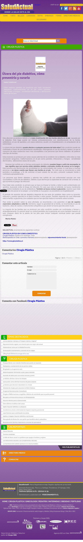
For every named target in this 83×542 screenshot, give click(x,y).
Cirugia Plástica (8, 235)
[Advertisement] (41, 28)
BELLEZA (21, 16)
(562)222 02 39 (43, 491)
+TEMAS (58, 16)
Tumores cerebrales (9, 434)
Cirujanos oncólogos (25, 506)
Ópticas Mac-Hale (9, 508)
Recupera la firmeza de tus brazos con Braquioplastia (19, 397)
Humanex (19, 511)
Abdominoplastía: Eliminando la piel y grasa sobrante (18, 372)
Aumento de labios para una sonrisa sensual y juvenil (18, 375)
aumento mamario (27, 237)
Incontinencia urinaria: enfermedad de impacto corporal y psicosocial (23, 410)
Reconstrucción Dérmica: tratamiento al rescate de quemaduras (22, 422)
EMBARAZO (49, 16)
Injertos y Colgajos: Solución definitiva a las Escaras (18, 416)
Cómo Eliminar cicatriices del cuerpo (14, 403)
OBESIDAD (65, 501)
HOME (5, 16)
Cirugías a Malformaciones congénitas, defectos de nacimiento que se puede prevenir (28, 394)
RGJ (70, 511)
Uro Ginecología (25, 508)
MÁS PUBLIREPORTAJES (71, 447)
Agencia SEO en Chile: (62, 533)
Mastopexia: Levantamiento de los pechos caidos (17, 366)
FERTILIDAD (76, 501)
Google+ (38, 5)
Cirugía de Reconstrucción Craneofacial (14, 391)
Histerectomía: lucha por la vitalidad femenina (16, 347)
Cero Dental (56, 506)
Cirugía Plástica (15, 47)
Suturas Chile (37, 506)
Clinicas (58, 505)
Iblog (62, 511)
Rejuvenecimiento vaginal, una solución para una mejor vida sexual (23, 344)
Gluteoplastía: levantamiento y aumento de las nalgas (19, 350)
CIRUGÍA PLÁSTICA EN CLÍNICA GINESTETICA (20, 234)
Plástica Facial (47, 506)
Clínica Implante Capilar (71, 508)
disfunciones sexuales (27, 505)
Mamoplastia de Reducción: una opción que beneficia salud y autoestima (24, 419)
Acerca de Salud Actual (41, 505)
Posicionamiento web (30, 511)
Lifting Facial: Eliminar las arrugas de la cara (16, 353)
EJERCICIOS (31, 16)
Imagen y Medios (43, 511)
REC (74, 511)
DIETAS (40, 16)
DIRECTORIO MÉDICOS (72, 16)
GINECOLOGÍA (31, 501)
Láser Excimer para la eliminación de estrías (16, 413)
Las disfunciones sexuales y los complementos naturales (20, 440)
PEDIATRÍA (42, 501)
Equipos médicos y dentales (40, 508)
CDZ (17, 508)
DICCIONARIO (41, 19)
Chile (66, 511)
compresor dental (56, 508)
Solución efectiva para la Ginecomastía (14, 400)
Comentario (41, 280)
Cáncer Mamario (8, 431)
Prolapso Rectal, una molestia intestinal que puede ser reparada (22, 363)
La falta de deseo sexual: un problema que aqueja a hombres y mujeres (24, 437)
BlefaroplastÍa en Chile (11, 237)
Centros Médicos (67, 505)
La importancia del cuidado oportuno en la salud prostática (20, 443)
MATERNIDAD (54, 501)
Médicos (53, 505)
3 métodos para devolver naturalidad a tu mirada (17, 385)
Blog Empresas (55, 511)
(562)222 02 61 (31, 491)
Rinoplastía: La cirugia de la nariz (12, 369)
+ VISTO (12, 16)
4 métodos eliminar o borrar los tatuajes (15, 378)
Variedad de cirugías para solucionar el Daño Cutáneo (19, 388)
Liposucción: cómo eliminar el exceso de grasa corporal (19, 381)
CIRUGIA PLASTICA (16, 501)
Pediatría (16, 505)
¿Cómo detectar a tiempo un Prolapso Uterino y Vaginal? (20, 341)
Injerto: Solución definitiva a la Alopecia (14, 407)
